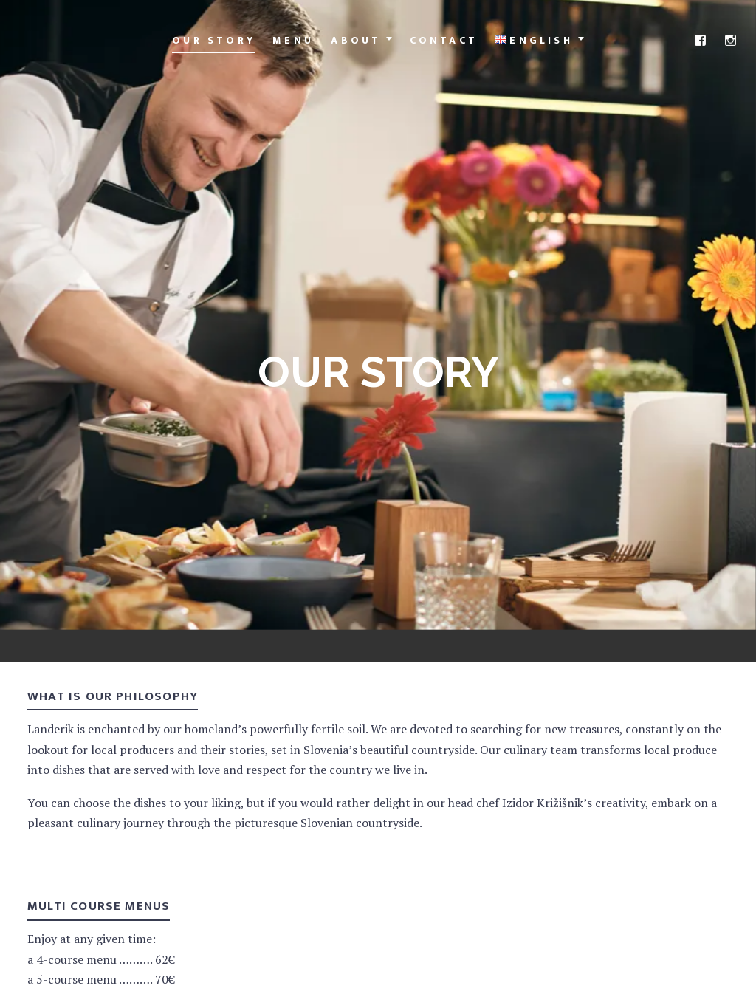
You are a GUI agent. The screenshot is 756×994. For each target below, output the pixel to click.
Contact (444, 40)
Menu (293, 40)
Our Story (213, 40)
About (356, 40)
